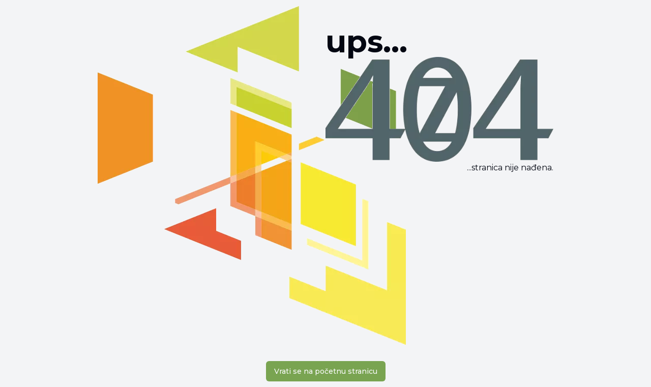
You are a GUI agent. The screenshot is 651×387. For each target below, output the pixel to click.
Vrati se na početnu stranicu (325, 371)
